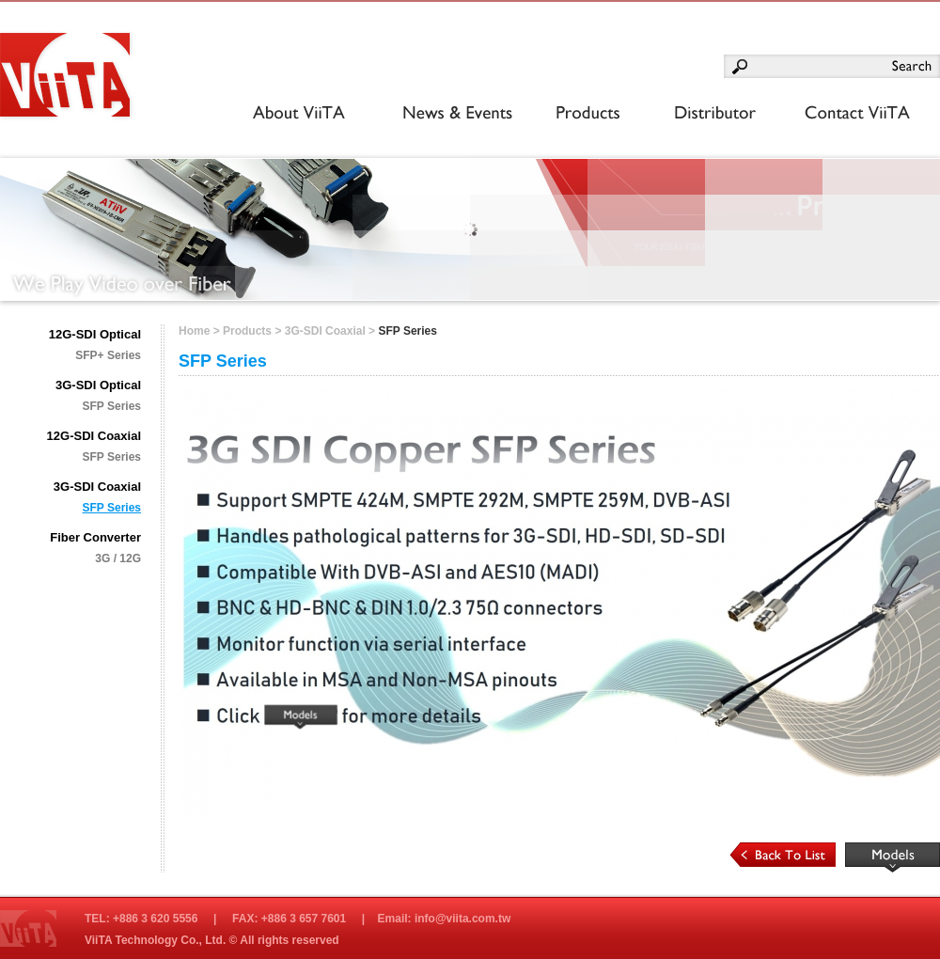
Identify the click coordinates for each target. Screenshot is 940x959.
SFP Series (112, 406)
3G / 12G (118, 558)
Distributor (701, 114)
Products (583, 114)
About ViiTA (293, 114)
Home (194, 331)
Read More (892, 857)
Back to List (782, 854)
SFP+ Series (108, 355)
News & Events (452, 114)
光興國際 (73, 80)
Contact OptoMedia (846, 114)
